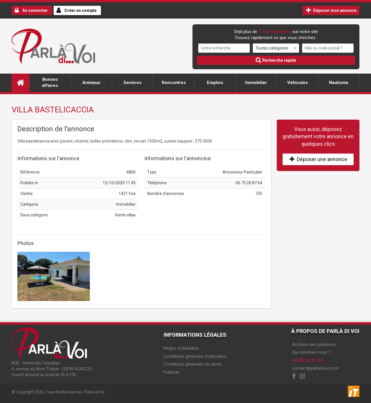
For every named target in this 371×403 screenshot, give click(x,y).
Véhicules (297, 82)
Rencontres (174, 82)
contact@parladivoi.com (315, 368)
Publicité (171, 372)
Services (132, 82)
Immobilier (256, 82)
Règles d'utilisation (181, 348)
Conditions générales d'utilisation (194, 356)
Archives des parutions (314, 344)
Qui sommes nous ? (311, 352)
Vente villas (125, 215)
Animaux (91, 82)
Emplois (215, 82)
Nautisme (338, 82)
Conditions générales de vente (192, 364)
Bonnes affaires (50, 82)
